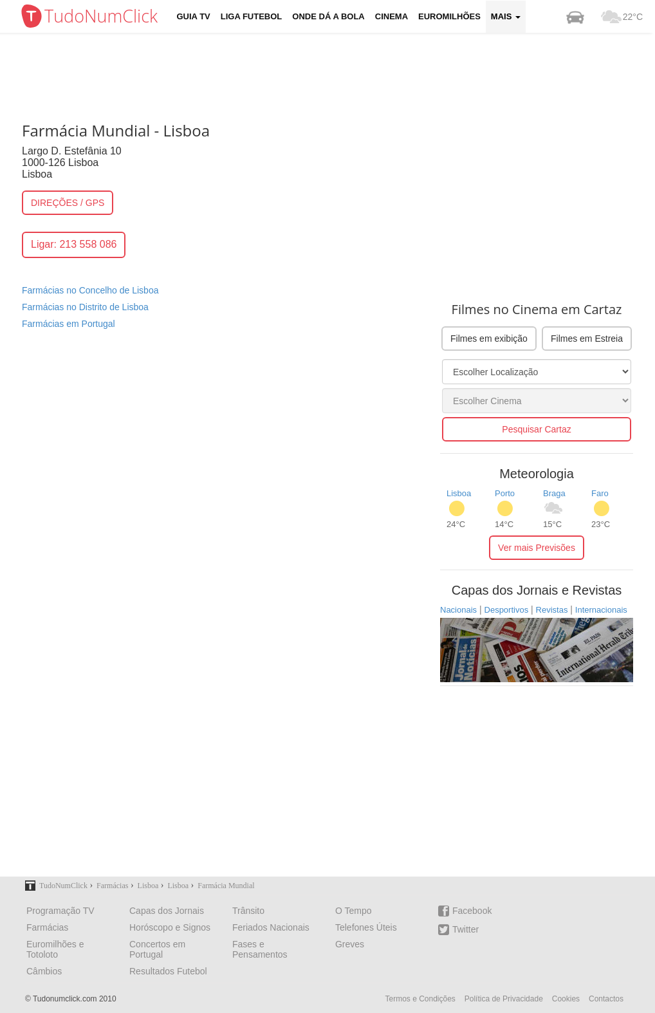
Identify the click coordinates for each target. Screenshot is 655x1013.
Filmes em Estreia (587, 338)
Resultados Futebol (168, 971)
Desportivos (506, 610)
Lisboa (459, 493)
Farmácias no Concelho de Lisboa (90, 290)
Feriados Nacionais (270, 927)
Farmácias (47, 927)
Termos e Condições (420, 998)
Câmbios (44, 971)
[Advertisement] (337, 74)
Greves (349, 944)
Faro (600, 493)
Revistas (552, 610)
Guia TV (193, 16)
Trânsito (248, 911)
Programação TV (60, 911)
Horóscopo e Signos (169, 927)
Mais (506, 16)
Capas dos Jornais (166, 911)
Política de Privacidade (504, 998)
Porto (505, 493)
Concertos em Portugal (157, 949)
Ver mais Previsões (536, 548)
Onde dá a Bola (328, 16)
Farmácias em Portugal (68, 324)
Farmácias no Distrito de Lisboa (85, 307)
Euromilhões (449, 16)
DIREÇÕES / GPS (67, 203)
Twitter (458, 929)
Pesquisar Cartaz (536, 429)
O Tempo (353, 911)
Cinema (391, 16)
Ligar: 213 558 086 (73, 244)
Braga (554, 493)
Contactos (606, 998)
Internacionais (601, 610)
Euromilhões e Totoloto (55, 949)
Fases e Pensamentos (260, 949)
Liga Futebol (251, 16)
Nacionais (458, 610)
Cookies (566, 998)
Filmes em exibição (489, 338)
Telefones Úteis (366, 927)
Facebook (465, 911)
